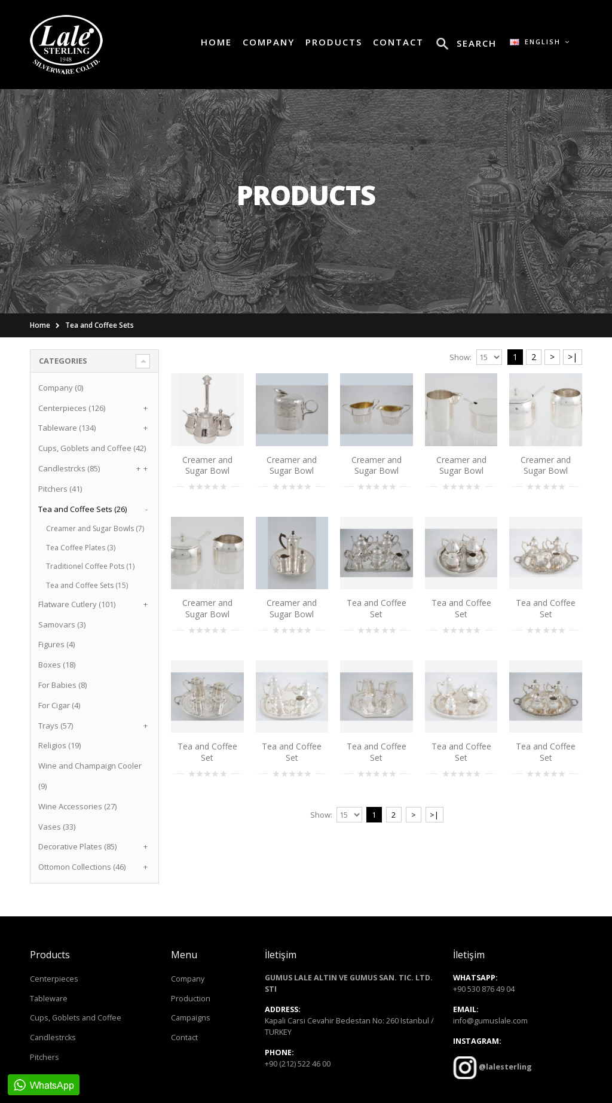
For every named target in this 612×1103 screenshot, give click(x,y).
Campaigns (190, 1018)
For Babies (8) (62, 685)
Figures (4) (56, 644)
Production (190, 999)
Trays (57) (55, 725)
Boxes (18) (56, 664)
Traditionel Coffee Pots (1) (90, 566)
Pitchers (44, 1057)
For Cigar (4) (59, 705)
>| (572, 356)
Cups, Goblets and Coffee (75, 1018)
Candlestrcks (53, 1037)
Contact (184, 1037)
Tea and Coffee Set (376, 608)
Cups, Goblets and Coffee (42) (92, 448)
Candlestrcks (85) (69, 468)
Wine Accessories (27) (77, 806)
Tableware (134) (67, 427)
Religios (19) (59, 745)
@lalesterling (504, 1067)
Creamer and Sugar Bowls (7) (95, 528)
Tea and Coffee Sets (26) (82, 509)
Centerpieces (54, 979)
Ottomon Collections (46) (82, 866)
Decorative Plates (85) (77, 846)
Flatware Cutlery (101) (76, 604)
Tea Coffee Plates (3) (80, 548)
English (540, 41)
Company (187, 979)
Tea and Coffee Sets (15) (87, 585)
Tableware (49, 999)
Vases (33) (56, 826)
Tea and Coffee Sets (99, 325)
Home (40, 325)
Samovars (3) (61, 624)
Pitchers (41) (60, 488)
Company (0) (60, 387)
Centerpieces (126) (71, 408)
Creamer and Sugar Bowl (207, 465)
